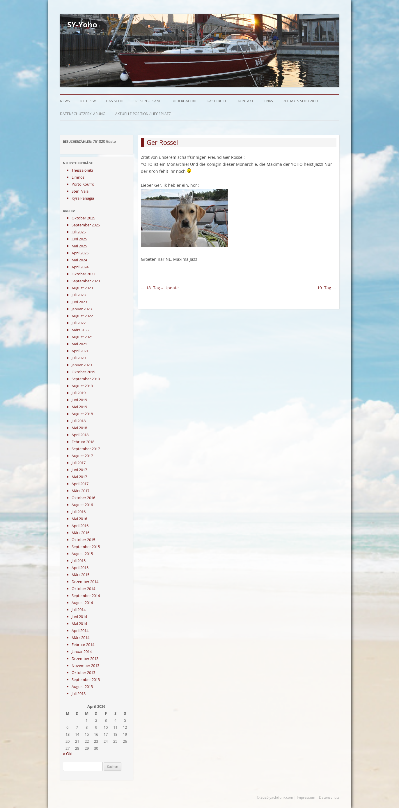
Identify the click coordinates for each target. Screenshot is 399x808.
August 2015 (82, 553)
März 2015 (80, 574)
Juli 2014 (79, 609)
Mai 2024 (79, 260)
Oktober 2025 (83, 218)
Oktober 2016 (83, 497)
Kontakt (245, 100)
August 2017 (82, 455)
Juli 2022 (79, 322)
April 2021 (80, 350)
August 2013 (82, 686)
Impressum (306, 797)
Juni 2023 (79, 301)
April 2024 (80, 267)
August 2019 (82, 385)
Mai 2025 (79, 246)
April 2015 (80, 567)
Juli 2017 (79, 462)
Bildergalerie (184, 100)
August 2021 (82, 336)
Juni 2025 (79, 239)
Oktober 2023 (83, 274)
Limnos (78, 177)
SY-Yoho (82, 24)
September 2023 (86, 281)
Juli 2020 (79, 357)
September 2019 (86, 378)
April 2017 (80, 483)
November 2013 (85, 665)
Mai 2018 (79, 427)
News (65, 100)
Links (268, 100)
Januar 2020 (82, 364)
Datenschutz (329, 797)
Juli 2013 (79, 693)
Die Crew (88, 100)
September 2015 (86, 546)
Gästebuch (217, 100)
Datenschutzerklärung (82, 113)
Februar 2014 (83, 644)
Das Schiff (115, 100)
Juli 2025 (79, 232)
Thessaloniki (82, 170)
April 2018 (80, 434)
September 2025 (86, 225)
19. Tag (326, 288)
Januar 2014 (82, 651)
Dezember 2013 (85, 658)
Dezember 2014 (85, 581)
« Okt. (68, 753)
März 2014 (80, 637)
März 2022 (80, 329)
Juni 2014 (79, 616)
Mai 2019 (79, 406)
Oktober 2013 (83, 672)
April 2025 (80, 253)
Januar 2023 (82, 308)
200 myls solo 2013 (300, 100)
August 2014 (82, 602)
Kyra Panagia (83, 198)
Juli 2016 (79, 511)
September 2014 (86, 595)
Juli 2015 (79, 560)
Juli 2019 (79, 392)
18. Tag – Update (160, 288)
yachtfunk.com (281, 797)
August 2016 (82, 504)
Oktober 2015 (83, 539)
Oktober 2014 (83, 588)
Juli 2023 (79, 295)
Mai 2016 (79, 518)
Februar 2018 (83, 441)
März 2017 (80, 490)
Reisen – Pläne (148, 100)
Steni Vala (80, 191)
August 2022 (82, 315)
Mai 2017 (79, 476)
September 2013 (86, 679)
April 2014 (80, 630)
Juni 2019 (79, 399)
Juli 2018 (79, 420)
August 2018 (82, 413)
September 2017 (86, 448)
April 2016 (80, 525)
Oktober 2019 (83, 371)
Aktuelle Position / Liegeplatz (143, 113)
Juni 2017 (79, 469)
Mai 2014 (79, 623)
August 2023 (82, 288)
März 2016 (80, 532)
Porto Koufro (83, 184)
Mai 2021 (79, 343)
